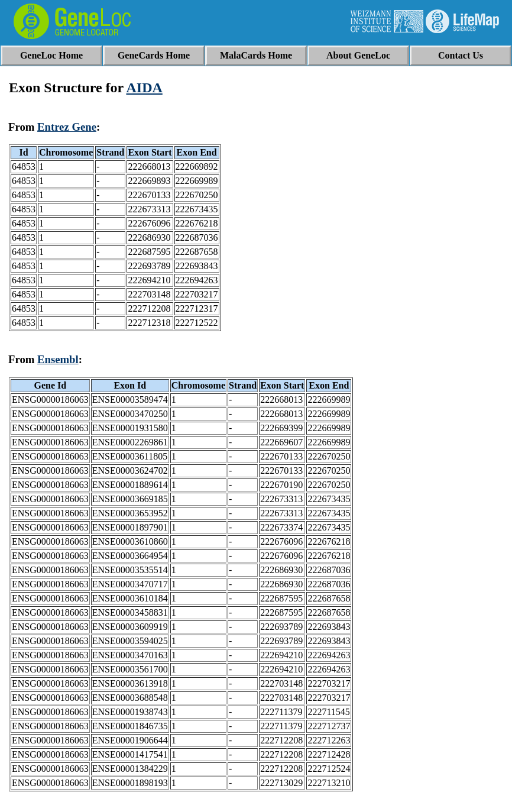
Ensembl (58, 359)
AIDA (144, 87)
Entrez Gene (66, 127)
